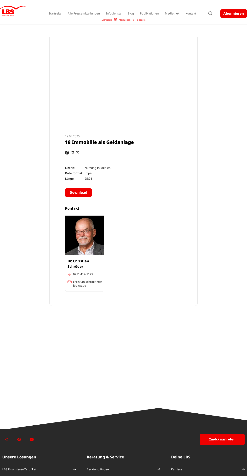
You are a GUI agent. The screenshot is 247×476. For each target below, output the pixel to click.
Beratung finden (98, 469)
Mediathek (172, 13)
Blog (131, 13)
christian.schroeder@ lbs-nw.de (87, 284)
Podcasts (140, 19)
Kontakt (190, 13)
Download (78, 192)
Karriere (176, 469)
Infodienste (113, 13)
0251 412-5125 (83, 274)
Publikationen (149, 13)
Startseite (55, 13)
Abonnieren (233, 13)
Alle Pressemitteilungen (84, 13)
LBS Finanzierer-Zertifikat (19, 469)
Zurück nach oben (222, 439)
